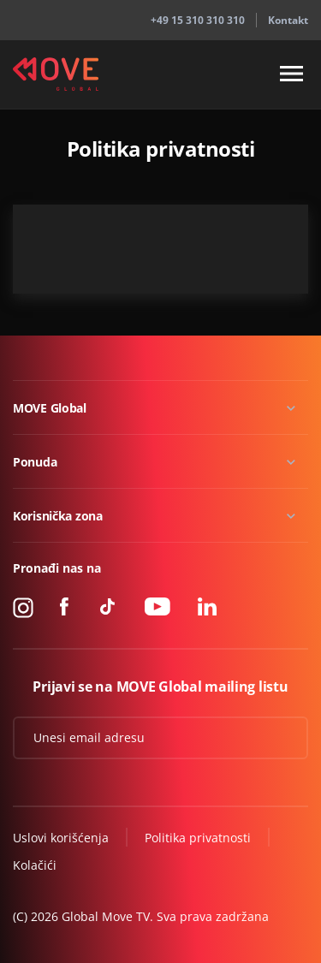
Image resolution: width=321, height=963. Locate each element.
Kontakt (288, 20)
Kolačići (34, 865)
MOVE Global (49, 408)
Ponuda (34, 462)
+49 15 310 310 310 (198, 20)
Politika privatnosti (198, 837)
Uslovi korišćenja (61, 837)
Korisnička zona (58, 516)
